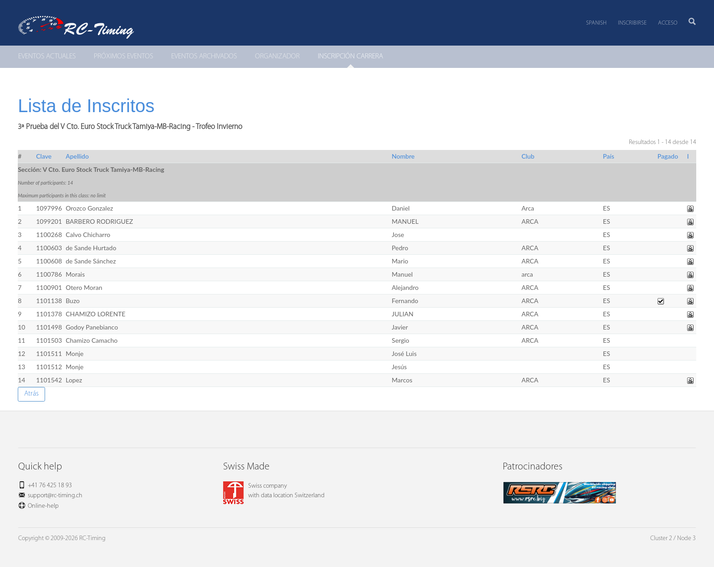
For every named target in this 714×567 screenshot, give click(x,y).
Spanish (596, 23)
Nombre (403, 156)
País (608, 156)
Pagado (668, 156)
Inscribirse (632, 23)
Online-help (43, 506)
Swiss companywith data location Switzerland (274, 490)
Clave (43, 156)
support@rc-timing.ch (55, 495)
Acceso (668, 23)
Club (527, 156)
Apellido (77, 156)
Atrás (31, 393)
